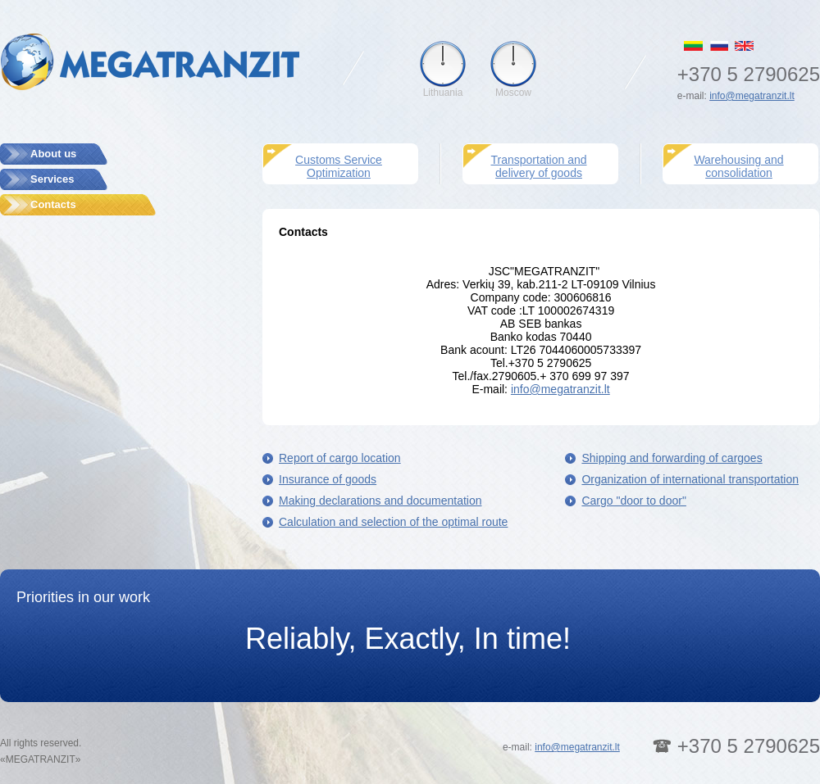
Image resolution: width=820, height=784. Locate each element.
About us (53, 153)
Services (52, 179)
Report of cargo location (340, 458)
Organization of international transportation (690, 479)
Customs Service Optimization (338, 166)
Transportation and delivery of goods (539, 166)
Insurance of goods (327, 479)
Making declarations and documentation (380, 500)
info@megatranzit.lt (752, 96)
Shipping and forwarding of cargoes (671, 458)
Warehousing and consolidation (738, 166)
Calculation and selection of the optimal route (393, 521)
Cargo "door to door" (633, 500)
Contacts (53, 204)
